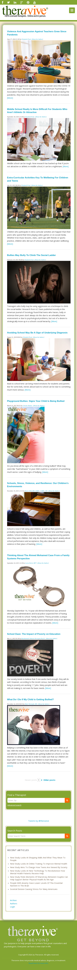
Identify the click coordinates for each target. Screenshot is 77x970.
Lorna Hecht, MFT (30, 563)
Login (12, 906)
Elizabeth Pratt (26, 39)
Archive (13, 900)
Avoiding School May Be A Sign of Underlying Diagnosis (37, 332)
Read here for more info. (38, 963)
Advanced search (14, 805)
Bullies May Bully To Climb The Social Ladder (31, 255)
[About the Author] (37, 39)
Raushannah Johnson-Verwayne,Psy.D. (33, 638)
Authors (13, 903)
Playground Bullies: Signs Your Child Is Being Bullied (35, 401)
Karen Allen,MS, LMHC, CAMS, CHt (36, 491)
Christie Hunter (27, 405)
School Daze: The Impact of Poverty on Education (33, 634)
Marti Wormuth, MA (31, 704)
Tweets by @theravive (38, 820)
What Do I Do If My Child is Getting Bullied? (30, 699)
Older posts (49, 780)
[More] (10, 98)
